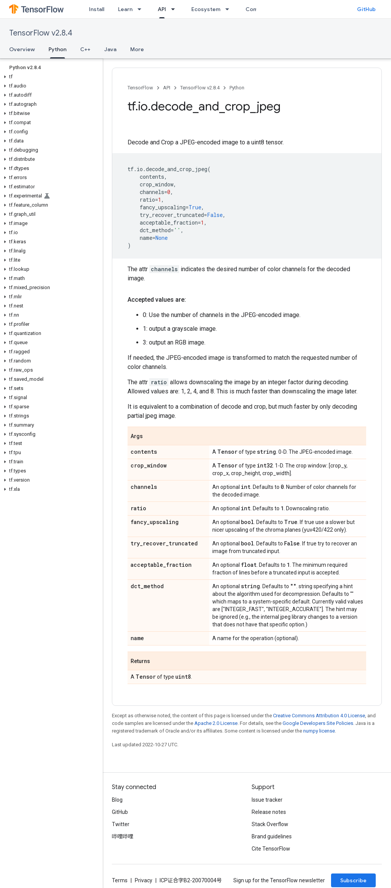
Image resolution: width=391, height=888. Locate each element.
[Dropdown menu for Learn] (141, 9)
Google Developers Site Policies (318, 723)
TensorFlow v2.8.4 (40, 33)
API (166, 88)
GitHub (366, 9)
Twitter (120, 824)
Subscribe (353, 880)
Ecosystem (205, 9)
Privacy (143, 880)
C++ (85, 49)
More (137, 49)
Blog (117, 800)
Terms (120, 880)
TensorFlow (140, 88)
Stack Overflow (270, 824)
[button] (50, 76)
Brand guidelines (272, 836)
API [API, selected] (162, 9)
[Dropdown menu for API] (175, 9)
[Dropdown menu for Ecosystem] (229, 9)
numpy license (319, 731)
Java (110, 49)
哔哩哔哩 (122, 836)
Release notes (269, 812)
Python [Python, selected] (57, 49)
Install (96, 9)
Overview (22, 49)
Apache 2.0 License (216, 723)
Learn (125, 9)
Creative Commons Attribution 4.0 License (319, 715)
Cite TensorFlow (271, 849)
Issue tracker (267, 800)
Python (236, 88)
